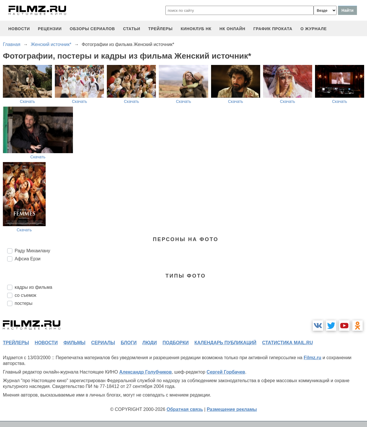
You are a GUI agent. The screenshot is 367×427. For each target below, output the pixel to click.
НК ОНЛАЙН (232, 28)
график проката (272, 28)
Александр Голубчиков (145, 372)
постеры (23, 303)
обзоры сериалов (92, 28)
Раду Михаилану (32, 250)
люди (149, 342)
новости (19, 28)
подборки (176, 342)
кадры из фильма (33, 287)
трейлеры (160, 28)
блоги (128, 342)
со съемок (25, 295)
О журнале (313, 28)
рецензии (50, 28)
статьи (131, 28)
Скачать (27, 101)
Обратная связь (185, 409)
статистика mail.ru (287, 342)
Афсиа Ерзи (27, 258)
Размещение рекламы (232, 409)
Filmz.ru (312, 357)
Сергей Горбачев (225, 372)
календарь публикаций (225, 342)
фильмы (74, 342)
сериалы (103, 342)
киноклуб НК (196, 28)
